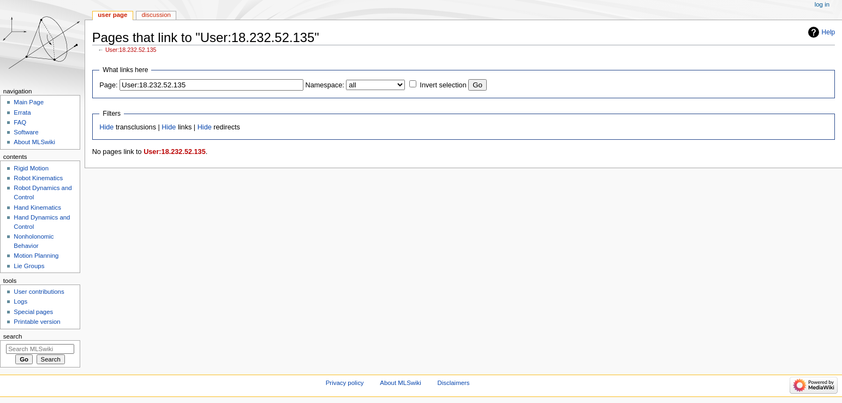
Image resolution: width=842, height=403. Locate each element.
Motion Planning (36, 255)
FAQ (20, 122)
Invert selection (443, 85)
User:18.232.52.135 (131, 49)
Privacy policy (345, 383)
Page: (108, 85)
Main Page (29, 102)
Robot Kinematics (38, 178)
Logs (20, 301)
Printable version (37, 321)
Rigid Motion (31, 168)
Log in (822, 4)
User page (112, 14)
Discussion (155, 14)
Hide (106, 127)
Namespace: (325, 85)
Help (828, 32)
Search (12, 336)
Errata (22, 112)
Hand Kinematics (37, 207)
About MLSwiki (34, 142)
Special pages (33, 312)
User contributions (39, 291)
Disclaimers (454, 383)
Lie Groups (29, 266)
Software (26, 132)
